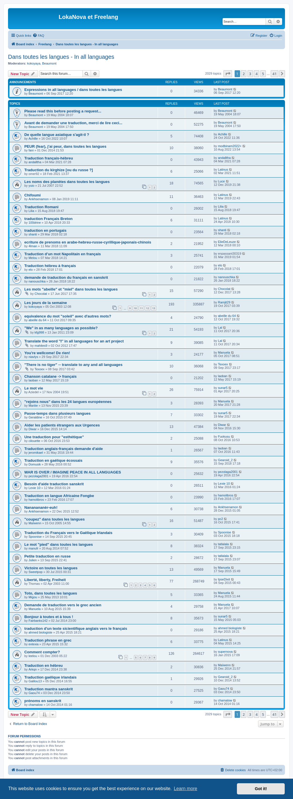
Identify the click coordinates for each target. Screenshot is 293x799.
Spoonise (35, 536)
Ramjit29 (224, 302)
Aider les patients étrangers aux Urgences (62, 425)
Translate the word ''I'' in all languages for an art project (74, 341)
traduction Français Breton (48, 219)
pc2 (220, 519)
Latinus (223, 169)
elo (31, 269)
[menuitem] (38, 35)
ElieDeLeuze (227, 241)
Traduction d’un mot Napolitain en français (62, 254)
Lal (220, 327)
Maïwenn (35, 523)
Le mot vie (33, 388)
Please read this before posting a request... (62, 111)
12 (147, 308)
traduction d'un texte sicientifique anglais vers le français (75, 628)
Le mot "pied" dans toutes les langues (58, 544)
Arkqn (33, 669)
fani (31, 150)
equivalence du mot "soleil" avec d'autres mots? (67, 316)
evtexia (34, 644)
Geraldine (35, 417)
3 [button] (250, 73)
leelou (33, 656)
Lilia (31, 211)
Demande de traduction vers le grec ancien (62, 605)
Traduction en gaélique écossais (53, 460)
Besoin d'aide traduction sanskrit (54, 484)
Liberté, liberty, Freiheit (45, 580)
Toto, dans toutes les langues (50, 593)
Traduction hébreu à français (50, 266)
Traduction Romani (41, 207)
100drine (35, 222)
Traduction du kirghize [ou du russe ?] (58, 170)
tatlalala (223, 544)
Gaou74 (34, 693)
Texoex (40, 369)
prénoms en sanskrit (42, 701)
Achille (33, 138)
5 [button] (263, 73)
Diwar (33, 429)
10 (135, 308)
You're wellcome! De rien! (47, 353)
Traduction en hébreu (43, 665)
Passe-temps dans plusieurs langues (57, 413)
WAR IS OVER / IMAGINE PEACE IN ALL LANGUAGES (72, 472)
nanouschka (37, 281)
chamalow (36, 704)
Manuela (224, 352)
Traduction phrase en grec (48, 640)
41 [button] (274, 73)
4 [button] (257, 73)
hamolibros (36, 499)
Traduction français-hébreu (48, 158)
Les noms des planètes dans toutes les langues (67, 182)
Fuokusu (224, 436)
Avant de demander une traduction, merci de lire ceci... (73, 123)
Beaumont (49, 63)
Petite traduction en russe (47, 556)
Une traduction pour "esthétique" (54, 437)
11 (141, 308)
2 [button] (244, 73)
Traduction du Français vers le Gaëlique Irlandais (68, 533)
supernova (225, 651)
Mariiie (33, 405)
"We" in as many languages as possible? (61, 328)
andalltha (35, 162)
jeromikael (36, 452)
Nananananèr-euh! (41, 507)
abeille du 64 (37, 320)
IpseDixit (224, 579)
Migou (33, 597)
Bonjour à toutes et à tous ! (48, 617)
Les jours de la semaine (45, 303)
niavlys (33, 356)
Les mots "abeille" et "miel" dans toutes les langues (71, 289)
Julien (33, 560)
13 (153, 308)
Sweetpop (36, 572)
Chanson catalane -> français (50, 376)
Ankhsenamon (39, 199)
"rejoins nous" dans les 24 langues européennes (68, 402)
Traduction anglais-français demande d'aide (63, 449)
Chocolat (41, 293)
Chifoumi (32, 195)
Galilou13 (35, 681)
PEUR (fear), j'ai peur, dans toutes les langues (65, 146)
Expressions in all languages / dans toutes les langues (73, 89)
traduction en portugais (45, 230)
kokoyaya (33, 63)
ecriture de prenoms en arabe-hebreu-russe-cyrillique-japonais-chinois (87, 242)
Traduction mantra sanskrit (48, 689)
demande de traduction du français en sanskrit (66, 277)
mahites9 (41, 345)
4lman (33, 246)
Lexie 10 (35, 488)
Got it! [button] (261, 788)
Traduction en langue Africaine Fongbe (59, 496)
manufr (33, 548)
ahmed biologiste (40, 632)
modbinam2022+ (229, 146)
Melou (33, 258)
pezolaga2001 (38, 476)
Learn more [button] (185, 788)
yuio (31, 185)
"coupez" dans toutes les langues (54, 519)
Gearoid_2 (225, 460)
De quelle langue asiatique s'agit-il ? (56, 134)
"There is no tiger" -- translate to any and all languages (73, 365)
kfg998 (39, 332)
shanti (33, 234)
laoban (33, 380)
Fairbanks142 (38, 620)
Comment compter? (42, 652)
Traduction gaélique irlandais (50, 677)
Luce (221, 181)
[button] (227, 73)
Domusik (35, 464)
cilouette (34, 441)
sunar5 (223, 387)
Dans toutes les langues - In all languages (61, 57)
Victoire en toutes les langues (51, 568)
